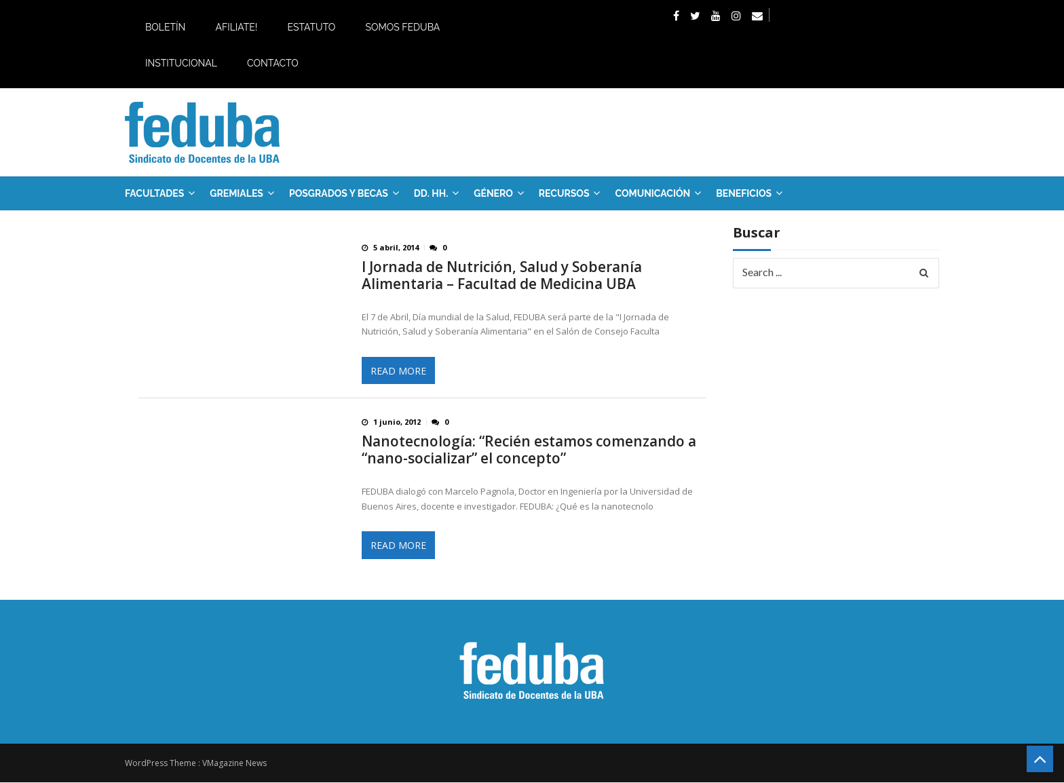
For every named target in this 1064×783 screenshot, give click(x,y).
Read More (398, 370)
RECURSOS (564, 193)
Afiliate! (236, 27)
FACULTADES (154, 193)
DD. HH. (431, 193)
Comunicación (652, 193)
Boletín (165, 27)
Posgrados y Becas (338, 193)
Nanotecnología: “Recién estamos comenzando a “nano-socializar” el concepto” (529, 450)
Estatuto (311, 27)
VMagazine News (234, 763)
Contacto (273, 63)
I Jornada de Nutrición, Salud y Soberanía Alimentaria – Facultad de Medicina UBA (502, 275)
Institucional (181, 63)
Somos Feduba (402, 27)
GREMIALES (236, 193)
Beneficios (744, 193)
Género (493, 193)
